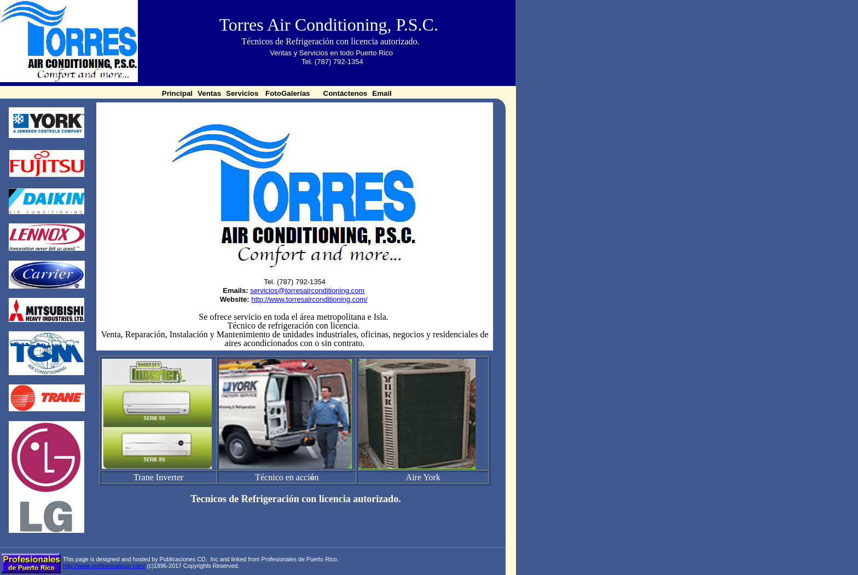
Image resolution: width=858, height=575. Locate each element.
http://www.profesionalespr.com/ (104, 565)
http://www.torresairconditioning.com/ (309, 299)
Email (382, 93)
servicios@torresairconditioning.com (307, 290)
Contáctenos (345, 93)
